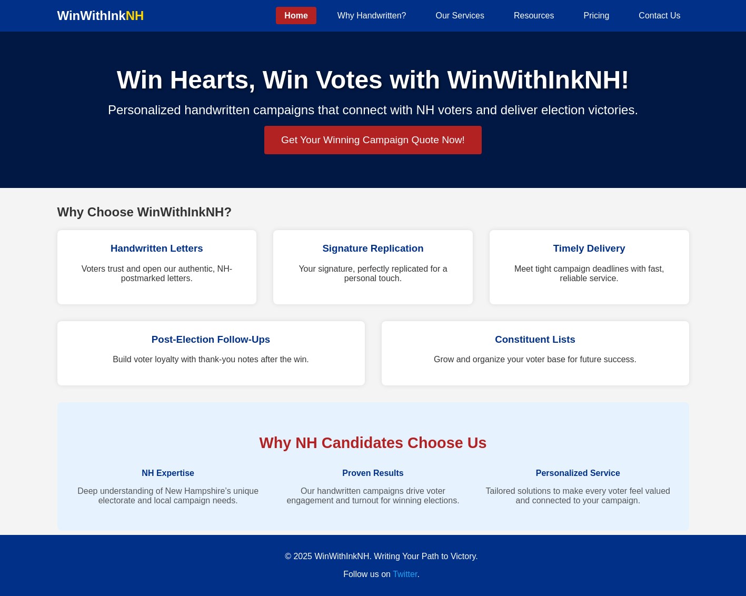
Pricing (596, 15)
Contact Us (659, 15)
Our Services (460, 15)
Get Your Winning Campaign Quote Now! (373, 139)
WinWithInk (100, 15)
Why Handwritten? (371, 15)
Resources (534, 15)
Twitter (405, 574)
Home (295, 15)
